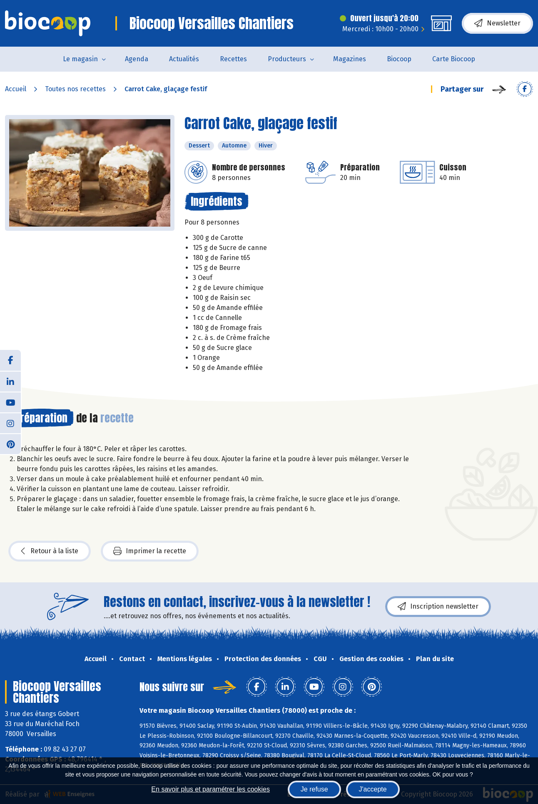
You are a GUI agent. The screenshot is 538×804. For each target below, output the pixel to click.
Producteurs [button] (287, 59)
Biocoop (399, 59)
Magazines (349, 59)
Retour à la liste (49, 551)
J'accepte (373, 789)
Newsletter (497, 23)
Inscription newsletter (438, 606)
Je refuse (314, 789)
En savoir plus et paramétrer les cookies (210, 789)
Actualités (184, 59)
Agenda (136, 59)
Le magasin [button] (80, 59)
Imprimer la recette (149, 551)
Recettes (233, 59)
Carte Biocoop (453, 59)
